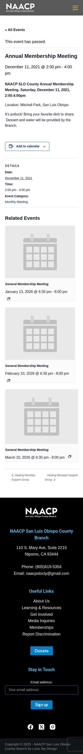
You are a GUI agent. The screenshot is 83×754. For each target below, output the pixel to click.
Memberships (41, 627)
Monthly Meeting (16, 202)
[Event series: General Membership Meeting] (8, 298)
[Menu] (75, 8)
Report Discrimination (41, 634)
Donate (41, 650)
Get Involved (41, 614)
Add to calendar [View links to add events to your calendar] (28, 146)
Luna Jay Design (44, 748)
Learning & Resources (41, 608)
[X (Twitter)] (41, 727)
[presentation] (40, 252)
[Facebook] (30, 727)
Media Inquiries (41, 621)
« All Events (15, 30)
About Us (41, 601)
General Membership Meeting (26, 284)
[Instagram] (52, 727)
